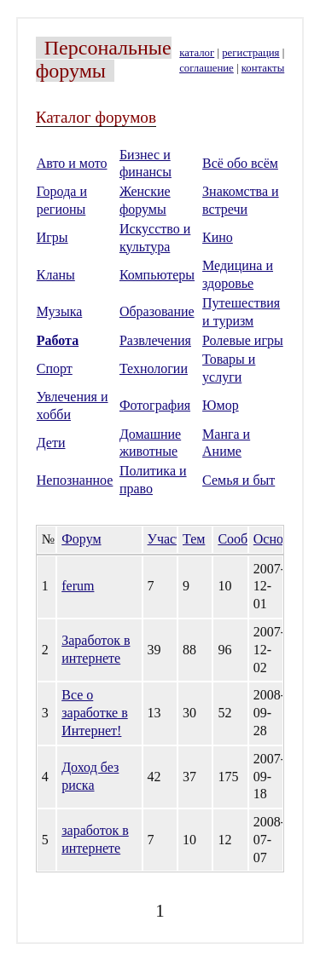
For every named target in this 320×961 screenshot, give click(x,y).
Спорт (55, 368)
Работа (58, 340)
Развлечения (155, 340)
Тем (194, 539)
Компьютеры (157, 275)
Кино (217, 237)
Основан (278, 539)
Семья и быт (238, 480)
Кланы (56, 275)
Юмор (220, 405)
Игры (52, 237)
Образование (157, 311)
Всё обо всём (240, 163)
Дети (51, 442)
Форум (81, 539)
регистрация (250, 53)
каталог (196, 53)
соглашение (206, 68)
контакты (262, 68)
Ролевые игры (242, 340)
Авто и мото (72, 163)
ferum (77, 585)
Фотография (154, 405)
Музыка (60, 311)
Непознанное (75, 480)
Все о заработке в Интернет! (94, 713)
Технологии (153, 368)
